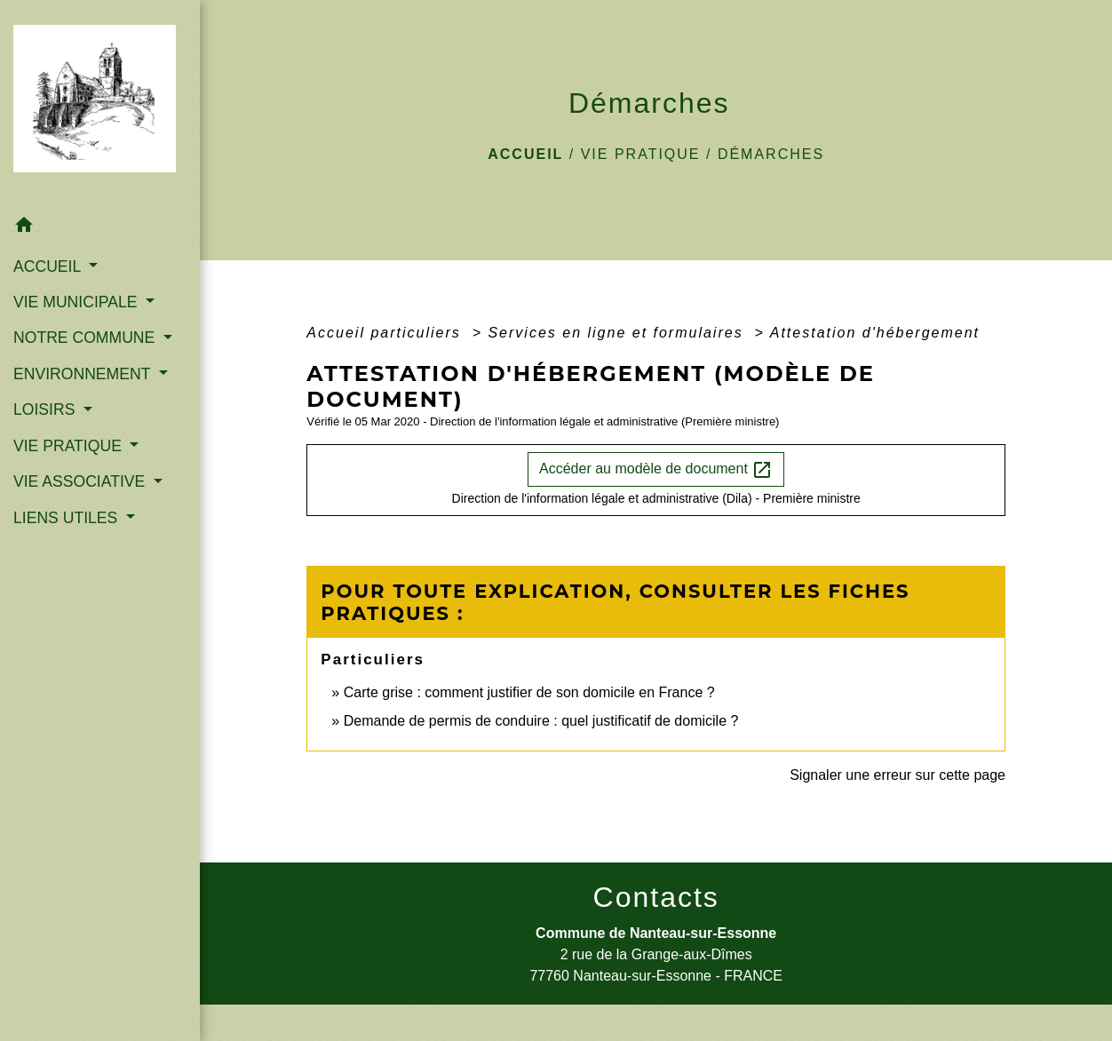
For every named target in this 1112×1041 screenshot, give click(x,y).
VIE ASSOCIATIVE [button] (81, 481)
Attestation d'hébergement (875, 332)
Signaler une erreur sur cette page (897, 775)
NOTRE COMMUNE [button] (86, 337)
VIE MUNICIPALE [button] (77, 302)
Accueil (525, 154)
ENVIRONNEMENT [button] (84, 374)
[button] (100, 228)
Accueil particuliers (386, 332)
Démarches (771, 154)
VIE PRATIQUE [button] (69, 446)
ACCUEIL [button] (49, 266)
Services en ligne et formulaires (618, 332)
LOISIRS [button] (46, 409)
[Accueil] (100, 103)
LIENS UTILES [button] (67, 518)
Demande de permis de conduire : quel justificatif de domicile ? (541, 720)
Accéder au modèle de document (656, 470)
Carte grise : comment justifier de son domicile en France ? (529, 692)
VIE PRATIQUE (641, 154)
